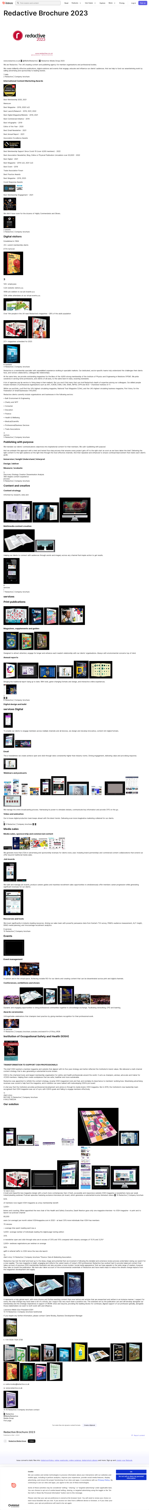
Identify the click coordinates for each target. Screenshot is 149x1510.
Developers (128, 1474)
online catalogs (75, 1460)
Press (77, 1485)
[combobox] (40, 3)
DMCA (44, 1505)
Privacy (11, 1505)
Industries (103, 1485)
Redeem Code (128, 1481)
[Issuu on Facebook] (109, 1504)
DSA (50, 1505)
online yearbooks (61, 1460)
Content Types (104, 1474)
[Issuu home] (8, 3)
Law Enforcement (21, 1505)
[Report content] (138, 1435)
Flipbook (102, 1481)
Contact (78, 1488)
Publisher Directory (130, 1477)
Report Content (35, 1505)
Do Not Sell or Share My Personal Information (77, 1505)
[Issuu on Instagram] (135, 1504)
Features (103, 1477)
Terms (5, 1505)
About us (78, 1474)
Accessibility (58, 1505)
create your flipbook (124, 1460)
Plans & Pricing (80, 1481)
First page (7, 1421)
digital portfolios (47, 1460)
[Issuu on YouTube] (143, 1504)
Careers (78, 1477)
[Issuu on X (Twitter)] (126, 1504)
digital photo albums (90, 1460)
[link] (66, 3)
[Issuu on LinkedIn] (118, 1504)
